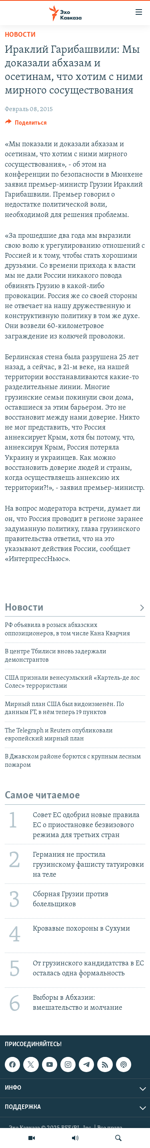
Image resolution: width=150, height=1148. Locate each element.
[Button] (26, 124)
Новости (20, 35)
